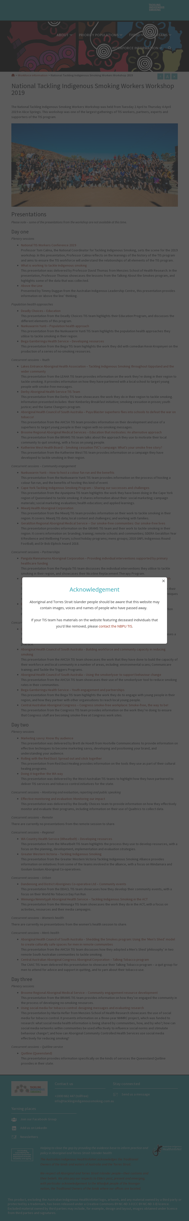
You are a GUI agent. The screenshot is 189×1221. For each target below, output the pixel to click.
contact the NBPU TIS (115, 626)
